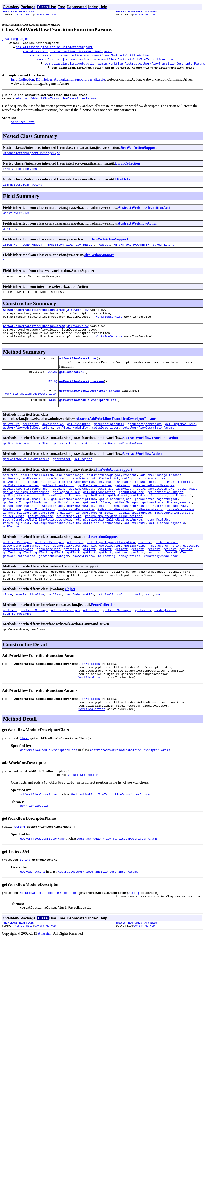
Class (53, 416)
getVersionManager (18, 532)
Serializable (96, 80)
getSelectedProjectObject (156, 523)
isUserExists (13, 544)
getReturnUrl (181, 519)
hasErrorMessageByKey (170, 532)
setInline (91, 552)
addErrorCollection (37, 495)
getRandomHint (48, 519)
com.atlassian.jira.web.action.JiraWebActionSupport (67, 52)
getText (89, 581)
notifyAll (106, 631)
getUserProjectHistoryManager (167, 528)
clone (7, 631)
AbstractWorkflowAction (137, 228)
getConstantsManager (114, 503)
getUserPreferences (19, 589)
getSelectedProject (115, 523)
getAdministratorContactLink (95, 499)
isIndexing (106, 589)
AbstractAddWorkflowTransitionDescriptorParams (56, 100)
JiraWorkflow (78, 319)
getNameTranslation (99, 515)
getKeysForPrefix (165, 577)
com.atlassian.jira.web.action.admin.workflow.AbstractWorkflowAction (90, 56)
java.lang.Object (16, 39)
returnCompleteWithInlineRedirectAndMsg (37, 548)
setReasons (112, 552)
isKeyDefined (129, 589)
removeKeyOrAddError (161, 589)
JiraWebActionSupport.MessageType (31, 156)
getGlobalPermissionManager (26, 511)
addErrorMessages (17, 573)
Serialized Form (23, 124)
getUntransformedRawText (167, 585)
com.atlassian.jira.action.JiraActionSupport (54, 48)
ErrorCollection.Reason (22, 172)
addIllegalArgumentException (111, 573)
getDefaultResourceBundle (74, 577)
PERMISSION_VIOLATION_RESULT (70, 251)
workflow (10, 234)
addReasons (31, 499)
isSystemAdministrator (173, 540)
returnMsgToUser (159, 548)
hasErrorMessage (135, 532)
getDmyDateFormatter (95, 507)
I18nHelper (44, 80)
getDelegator (110, 577)
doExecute (31, 441)
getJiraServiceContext (155, 511)
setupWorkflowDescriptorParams (148, 445)
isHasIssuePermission (76, 536)
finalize (37, 631)
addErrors (75, 573)
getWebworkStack (50, 532)
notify (88, 631)
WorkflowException (83, 821)
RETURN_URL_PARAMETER (131, 251)
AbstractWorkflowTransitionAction (145, 212)
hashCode (72, 631)
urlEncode (11, 556)
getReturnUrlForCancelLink (25, 523)
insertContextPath (39, 536)
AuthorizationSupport (70, 80)
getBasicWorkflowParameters (26, 478)
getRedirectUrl (71, 386)
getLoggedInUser (66, 515)
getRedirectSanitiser (149, 519)
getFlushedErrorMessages (153, 507)
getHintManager (81, 511)
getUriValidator (66, 528)
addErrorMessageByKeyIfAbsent (112, 495)
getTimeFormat (37, 528)
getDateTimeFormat (177, 503)
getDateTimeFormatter (21, 507)
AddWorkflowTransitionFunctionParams (34, 319)
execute (144, 573)
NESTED (19, 14)
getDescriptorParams (145, 441)
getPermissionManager (165, 515)
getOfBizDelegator (18, 581)
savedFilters (163, 251)
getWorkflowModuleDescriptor (83, 406)
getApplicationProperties (143, 499)
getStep (43, 462)
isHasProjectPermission (53, 540)
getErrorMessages (117, 647)
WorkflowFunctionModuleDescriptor (31, 410)
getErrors (143, 647)
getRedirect (95, 519)
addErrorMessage (69, 495)
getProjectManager (18, 519)
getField (122, 507)
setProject (83, 478)
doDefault (11, 441)
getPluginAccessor (18, 462)
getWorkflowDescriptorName (81, 396)
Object (70, 625)
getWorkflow (89, 462)
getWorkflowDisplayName (122, 462)
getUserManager (126, 528)
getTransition (64, 462)
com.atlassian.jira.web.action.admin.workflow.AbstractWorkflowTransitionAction (106, 60)
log (5, 267)
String (52, 386)
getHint (59, 511)
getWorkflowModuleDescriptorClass (87, 416)
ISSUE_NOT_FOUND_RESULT (22, 251)
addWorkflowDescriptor (78, 372)
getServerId (13, 528)
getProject (62, 478)
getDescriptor (78, 441)
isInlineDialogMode (135, 540)
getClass (55, 631)
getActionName (166, 573)
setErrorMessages (17, 651)
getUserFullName (96, 528)
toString (124, 631)
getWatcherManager (54, 589)
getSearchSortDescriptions (73, 523)
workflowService (16, 218)
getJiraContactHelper (115, 511)
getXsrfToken (108, 532)
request (103, 251)
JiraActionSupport (99, 261)
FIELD (29, 14)
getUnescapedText (129, 585)
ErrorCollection (22, 80)
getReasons (72, 519)
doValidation (53, 441)
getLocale (191, 577)
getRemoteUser (48, 581)
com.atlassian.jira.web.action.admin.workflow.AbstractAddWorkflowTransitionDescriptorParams (125, 64)
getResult (72, 581)
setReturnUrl (135, 552)
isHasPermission (150, 536)
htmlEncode (12, 536)
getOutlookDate (131, 515)
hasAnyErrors (83, 589)
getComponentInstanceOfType (26, 577)
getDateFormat (146, 503)
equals (21, 631)
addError (10, 495)
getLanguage (187, 511)
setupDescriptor (105, 445)
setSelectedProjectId (167, 552)
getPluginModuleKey (181, 441)
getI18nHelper (135, 577)
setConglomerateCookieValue (56, 552)
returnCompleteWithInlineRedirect (113, 544)
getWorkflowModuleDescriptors (28, 445)
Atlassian (45, 984)
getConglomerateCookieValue (71, 503)
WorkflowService (109, 327)
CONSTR (39, 14)
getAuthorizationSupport (23, 503)
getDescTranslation (58, 507)
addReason (11, 499)
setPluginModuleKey (72, 445)
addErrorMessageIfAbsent (160, 495)
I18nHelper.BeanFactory (22, 189)
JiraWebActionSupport (138, 150)
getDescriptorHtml (109, 441)
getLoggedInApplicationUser (26, 515)
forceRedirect (55, 499)
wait (138, 631)
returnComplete (40, 544)
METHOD (51, 14)
